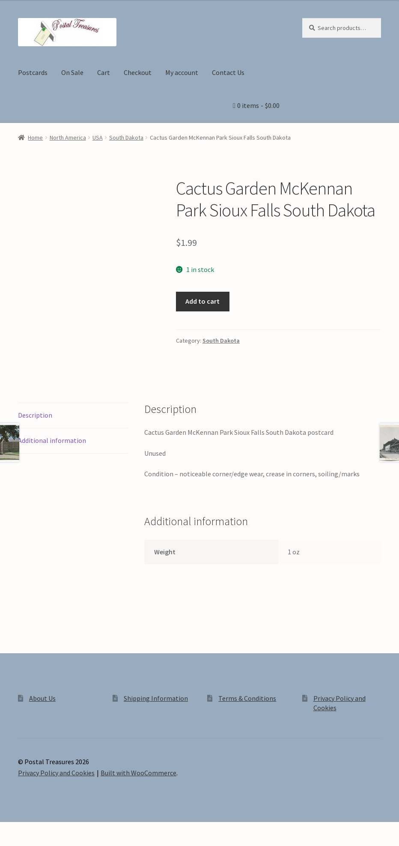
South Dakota (126, 137)
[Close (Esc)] (71, 829)
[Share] (51, 829)
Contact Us (228, 72)
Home (35, 137)
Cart (103, 72)
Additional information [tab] (52, 440)
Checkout (138, 72)
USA (97, 137)
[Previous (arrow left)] (9, 841)
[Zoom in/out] (9, 829)
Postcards (33, 72)
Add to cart (202, 301)
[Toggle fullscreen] (30, 829)
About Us (42, 698)
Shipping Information (156, 698)
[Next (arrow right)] (30, 841)
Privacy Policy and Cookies (56, 772)
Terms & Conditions (247, 698)
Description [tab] (35, 415)
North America (68, 137)
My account (181, 72)
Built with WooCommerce (138, 772)
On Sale (72, 72)
